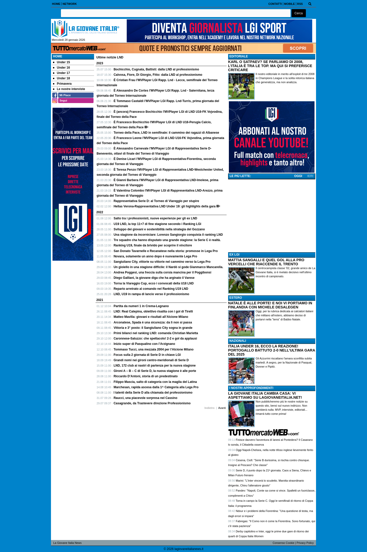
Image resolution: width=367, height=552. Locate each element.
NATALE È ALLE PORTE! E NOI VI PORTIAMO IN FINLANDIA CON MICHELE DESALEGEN (270, 305)
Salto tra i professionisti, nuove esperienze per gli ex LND (155, 218)
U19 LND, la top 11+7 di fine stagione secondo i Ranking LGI (157, 224)
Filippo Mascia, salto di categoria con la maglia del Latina (155, 382)
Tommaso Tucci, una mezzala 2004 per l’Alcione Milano (154, 349)
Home (57, 56)
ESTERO (235, 297)
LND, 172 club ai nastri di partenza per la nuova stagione (155, 365)
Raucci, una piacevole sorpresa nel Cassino (145, 398)
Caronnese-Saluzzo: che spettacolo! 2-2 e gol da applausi (155, 338)
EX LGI (234, 254)
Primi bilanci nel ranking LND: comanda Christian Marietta (156, 333)
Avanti (222, 407)
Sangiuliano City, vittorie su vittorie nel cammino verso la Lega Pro (162, 262)
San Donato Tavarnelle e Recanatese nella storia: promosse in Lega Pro (166, 251)
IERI (310, 176)
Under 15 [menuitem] (61, 62)
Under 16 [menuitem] (61, 67)
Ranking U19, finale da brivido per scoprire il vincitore (153, 245)
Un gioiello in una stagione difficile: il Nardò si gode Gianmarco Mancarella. (168, 267)
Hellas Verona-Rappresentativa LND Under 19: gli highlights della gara (165, 206)
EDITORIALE (238, 56)
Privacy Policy (305, 542)
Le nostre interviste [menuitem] (69, 89)
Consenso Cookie (283, 542)
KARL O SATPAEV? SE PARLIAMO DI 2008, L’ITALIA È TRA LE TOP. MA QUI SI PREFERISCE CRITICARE (270, 66)
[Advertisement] (271, 216)
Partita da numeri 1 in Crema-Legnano (141, 306)
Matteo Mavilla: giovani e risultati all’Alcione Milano (151, 317)
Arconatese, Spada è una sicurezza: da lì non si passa (153, 322)
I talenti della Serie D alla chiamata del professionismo (153, 392)
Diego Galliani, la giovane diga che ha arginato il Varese (154, 278)
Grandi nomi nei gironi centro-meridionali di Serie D (151, 360)
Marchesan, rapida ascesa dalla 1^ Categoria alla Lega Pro (156, 387)
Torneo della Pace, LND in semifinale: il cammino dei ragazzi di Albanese (166, 132)
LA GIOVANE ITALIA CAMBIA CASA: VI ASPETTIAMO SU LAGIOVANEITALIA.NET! (265, 395)
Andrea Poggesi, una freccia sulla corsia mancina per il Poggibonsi (162, 272)
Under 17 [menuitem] (61, 73)
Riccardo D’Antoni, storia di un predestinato (146, 376)
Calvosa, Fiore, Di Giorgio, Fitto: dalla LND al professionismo (158, 75)
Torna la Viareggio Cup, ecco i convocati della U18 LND (154, 283)
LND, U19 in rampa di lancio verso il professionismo (151, 294)
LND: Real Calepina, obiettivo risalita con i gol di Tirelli (153, 311)
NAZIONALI (237, 341)
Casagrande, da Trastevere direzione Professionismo (152, 403)
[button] (298, 13)
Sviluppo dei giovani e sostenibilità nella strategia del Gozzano (159, 229)
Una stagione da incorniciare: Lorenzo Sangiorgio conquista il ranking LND (168, 234)
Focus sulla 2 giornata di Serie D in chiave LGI (147, 355)
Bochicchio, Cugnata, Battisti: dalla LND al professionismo (156, 69)
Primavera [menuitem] (62, 83)
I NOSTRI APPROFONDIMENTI (251, 388)
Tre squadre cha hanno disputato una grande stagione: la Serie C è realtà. (167, 240)
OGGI (298, 176)
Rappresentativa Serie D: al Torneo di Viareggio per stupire (156, 201)
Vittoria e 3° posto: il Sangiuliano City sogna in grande (153, 328)
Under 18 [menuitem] (61, 78)
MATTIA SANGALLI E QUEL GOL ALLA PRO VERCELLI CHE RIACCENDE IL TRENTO (266, 262)
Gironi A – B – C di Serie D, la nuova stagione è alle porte (155, 371)
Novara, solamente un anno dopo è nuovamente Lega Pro (155, 256)
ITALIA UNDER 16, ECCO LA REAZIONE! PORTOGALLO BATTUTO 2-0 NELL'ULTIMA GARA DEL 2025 (271, 350)
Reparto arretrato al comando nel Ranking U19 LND (151, 289)
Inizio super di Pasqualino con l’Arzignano (144, 344)
